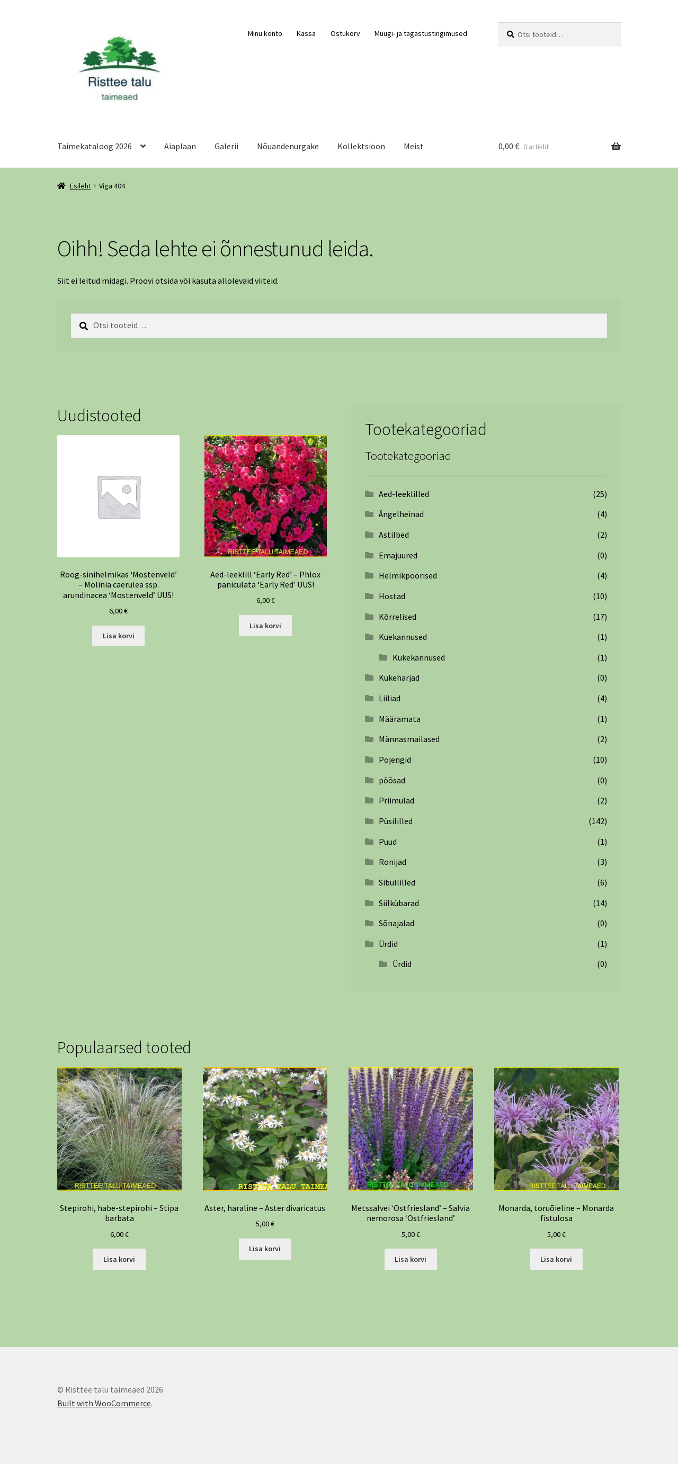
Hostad (392, 596)
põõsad (392, 780)
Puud (388, 841)
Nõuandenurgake (288, 146)
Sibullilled (397, 882)
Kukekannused (418, 657)
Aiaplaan (180, 146)
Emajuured (398, 555)
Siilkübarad (399, 903)
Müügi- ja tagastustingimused (420, 33)
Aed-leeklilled (404, 494)
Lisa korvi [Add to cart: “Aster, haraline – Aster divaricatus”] (265, 1248)
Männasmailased (409, 739)
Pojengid (395, 759)
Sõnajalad (396, 923)
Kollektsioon (361, 146)
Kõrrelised (397, 616)
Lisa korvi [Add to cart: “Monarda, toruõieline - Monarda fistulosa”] (556, 1259)
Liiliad (389, 698)
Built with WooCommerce (104, 1403)
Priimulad (396, 800)
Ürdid (388, 943)
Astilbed (394, 534)
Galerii (226, 146)
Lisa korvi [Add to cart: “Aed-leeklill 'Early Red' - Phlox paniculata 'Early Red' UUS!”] (265, 625)
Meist (414, 146)
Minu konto (265, 33)
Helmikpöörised (408, 575)
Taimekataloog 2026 (94, 146)
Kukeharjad (399, 677)
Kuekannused (403, 636)
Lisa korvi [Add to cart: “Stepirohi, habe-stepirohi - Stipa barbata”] (119, 1259)
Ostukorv (345, 33)
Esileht (80, 186)
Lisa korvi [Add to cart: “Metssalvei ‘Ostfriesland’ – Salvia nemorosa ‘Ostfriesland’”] (410, 1259)
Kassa (306, 33)
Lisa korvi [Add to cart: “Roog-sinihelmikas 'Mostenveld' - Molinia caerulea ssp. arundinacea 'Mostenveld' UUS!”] (119, 635)
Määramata (400, 718)
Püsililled (396, 821)
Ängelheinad (401, 514)
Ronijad (392, 861)
